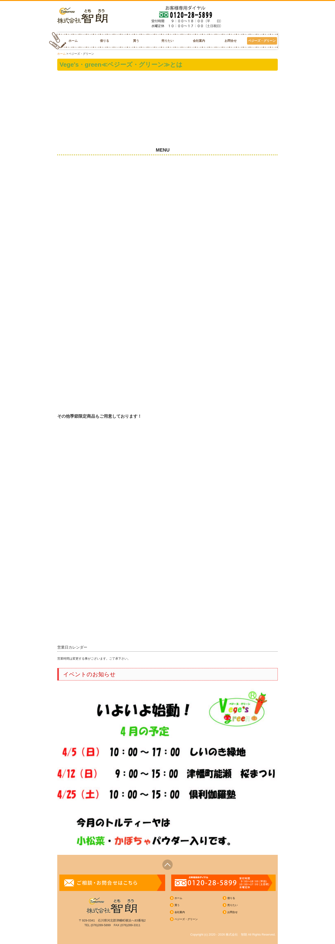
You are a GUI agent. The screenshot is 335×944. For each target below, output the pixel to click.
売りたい (167, 40)
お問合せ (231, 40)
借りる (104, 40)
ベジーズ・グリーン (262, 40)
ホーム (73, 40)
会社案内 (199, 40)
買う (136, 40)
